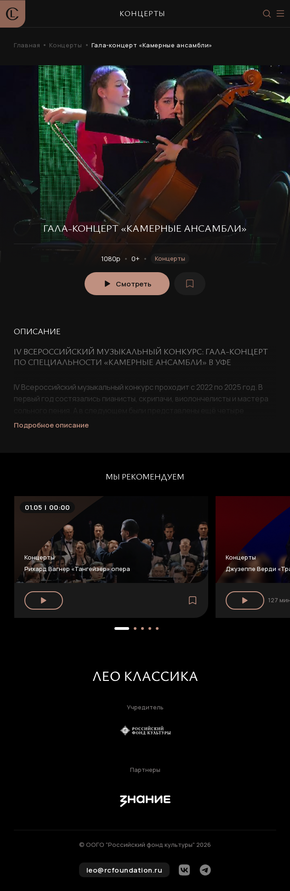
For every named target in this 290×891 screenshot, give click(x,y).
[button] (121, 628)
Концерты (65, 45)
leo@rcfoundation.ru (124, 870)
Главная (27, 45)
